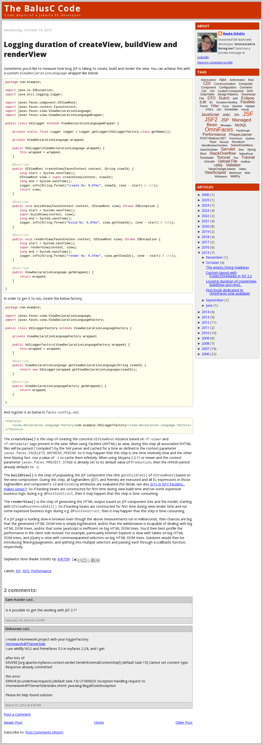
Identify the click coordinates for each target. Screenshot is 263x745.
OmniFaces (219, 129)
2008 (205, 343)
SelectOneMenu (242, 145)
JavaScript (210, 115)
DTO (211, 98)
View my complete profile (215, 62)
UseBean (245, 161)
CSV (212, 91)
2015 (205, 252)
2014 (205, 312)
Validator (233, 165)
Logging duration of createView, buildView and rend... (231, 283)
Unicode (209, 161)
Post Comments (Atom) (44, 732)
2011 (205, 327)
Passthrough (243, 130)
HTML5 (210, 109)
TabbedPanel (246, 153)
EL (211, 102)
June (209, 305)
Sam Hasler (15, 599)
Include (245, 109)
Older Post (184, 722)
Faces (204, 106)
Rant (213, 142)
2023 (205, 210)
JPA (236, 115)
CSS (204, 91)
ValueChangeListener (222, 169)
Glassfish (237, 106)
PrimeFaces (236, 138)
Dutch (224, 98)
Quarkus (250, 138)
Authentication (237, 80)
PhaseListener (240, 134)
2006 (205, 354)
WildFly (235, 176)
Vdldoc (242, 169)
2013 (205, 317)
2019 (205, 231)
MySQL (241, 125)
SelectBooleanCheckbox (214, 145)
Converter (246, 87)
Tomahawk (206, 157)
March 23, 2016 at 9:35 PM (23, 705)
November (214, 257)
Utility (218, 165)
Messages (225, 125)
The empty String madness (227, 267)
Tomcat (223, 157)
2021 (205, 221)
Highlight (250, 106)
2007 (205, 348)
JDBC (226, 115)
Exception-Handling (226, 102)
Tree (235, 158)
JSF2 (25, 571)
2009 (205, 338)
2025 (205, 200)
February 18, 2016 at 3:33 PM (25, 620)
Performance (41, 571)
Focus (225, 106)
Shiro (241, 149)
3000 (205, 194)
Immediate (231, 109)
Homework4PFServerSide (25, 644)
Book (251, 80)
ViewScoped (215, 172)
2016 (205, 247)
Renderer (238, 142)
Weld (247, 173)
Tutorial (248, 157)
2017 (205, 242)
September (215, 300)
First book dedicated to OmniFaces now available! (228, 292)
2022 (205, 215)
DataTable (207, 94)
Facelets (248, 102)
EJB (203, 102)
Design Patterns (228, 94)
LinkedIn (203, 57)
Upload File (227, 161)
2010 (205, 333)
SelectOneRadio (209, 149)
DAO (250, 91)
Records (224, 142)
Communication (225, 84)
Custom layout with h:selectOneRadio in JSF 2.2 (229, 274)
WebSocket (235, 173)
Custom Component (231, 91)
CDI (207, 83)
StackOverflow (222, 153)
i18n (219, 109)
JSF (18, 571)
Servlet (228, 149)
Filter (215, 106)
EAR (235, 98)
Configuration (227, 87)
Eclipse (247, 98)
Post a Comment (17, 714)
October (212, 262)
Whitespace (221, 176)
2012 (205, 322)
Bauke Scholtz (234, 34)
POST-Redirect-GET (213, 138)
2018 (205, 236)
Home (99, 722)
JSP (225, 120)
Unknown (13, 628)
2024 (205, 205)
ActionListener (208, 80)
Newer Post (13, 722)
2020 (205, 226)
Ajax (223, 79)
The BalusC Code (42, 8)
